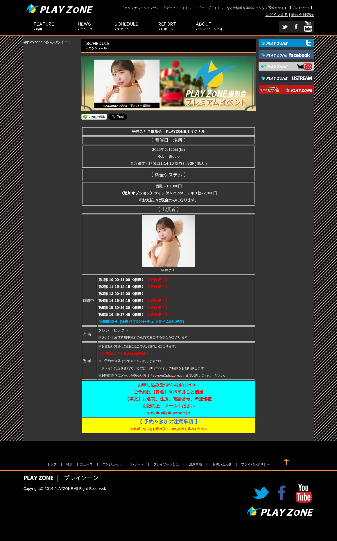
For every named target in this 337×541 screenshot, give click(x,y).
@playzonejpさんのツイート (47, 42)
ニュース (85, 26)
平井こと (168, 268)
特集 (44, 26)
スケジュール (126, 26)
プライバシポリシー (255, 464)
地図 (201, 163)
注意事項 (195, 464)
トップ (52, 464)
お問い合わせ (222, 464)
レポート (168, 26)
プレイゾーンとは (209, 26)
